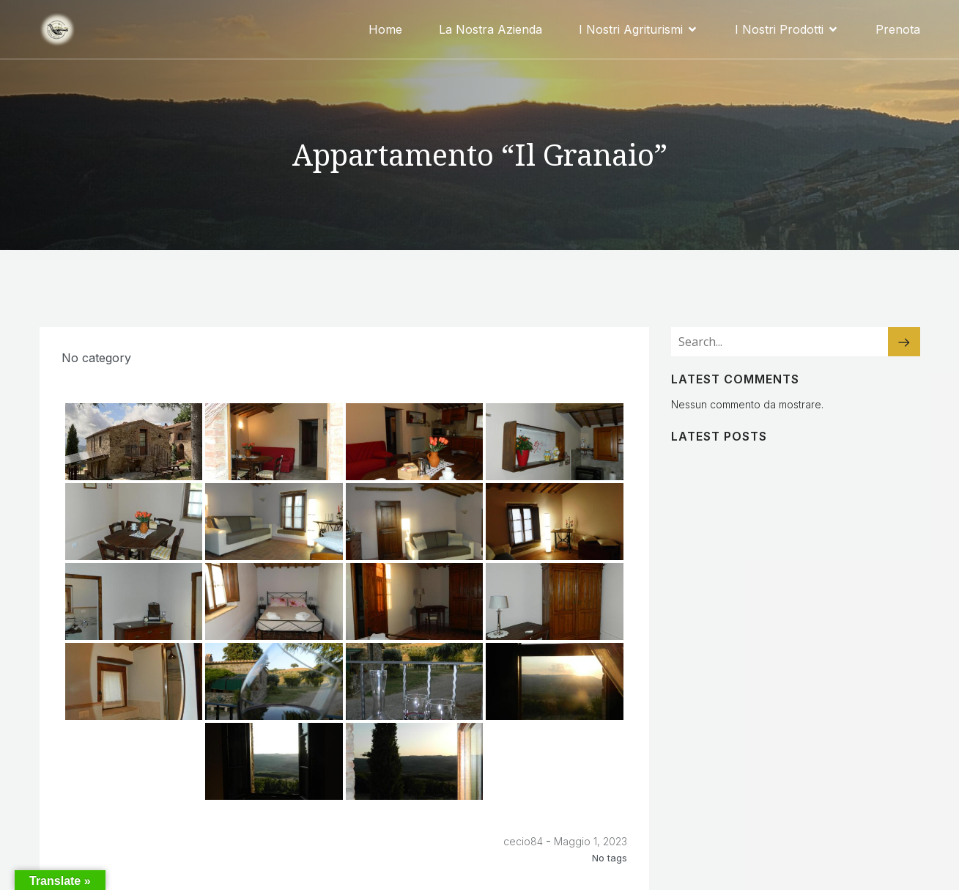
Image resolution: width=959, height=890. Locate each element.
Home (385, 29)
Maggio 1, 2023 (590, 841)
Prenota (897, 29)
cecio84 (523, 841)
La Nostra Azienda (490, 29)
